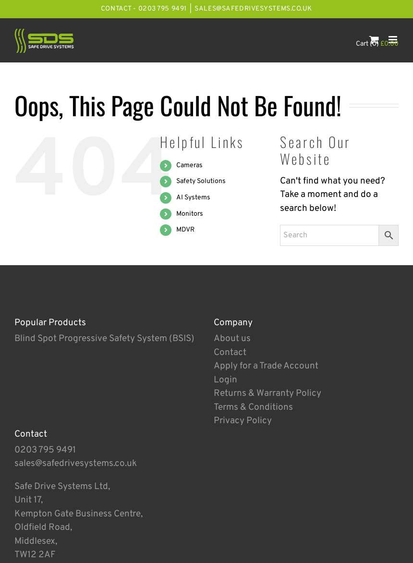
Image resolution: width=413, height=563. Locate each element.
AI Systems (193, 198)
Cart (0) (377, 44)
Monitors (189, 214)
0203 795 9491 (45, 450)
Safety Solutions (201, 181)
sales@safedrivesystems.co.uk (253, 9)
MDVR (185, 230)
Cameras (189, 165)
